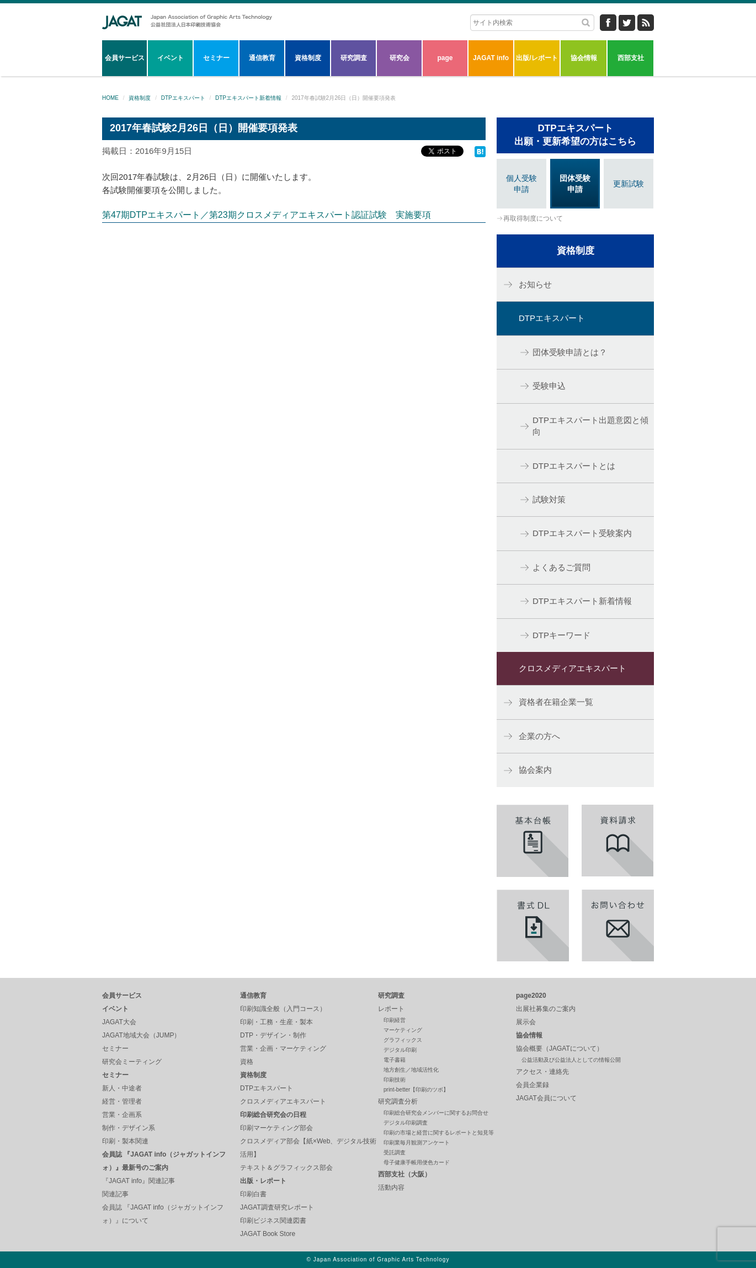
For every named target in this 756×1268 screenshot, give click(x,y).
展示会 (526, 1022)
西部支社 (630, 58)
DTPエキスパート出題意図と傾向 (590, 425)
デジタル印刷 (400, 1050)
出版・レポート (263, 1181)
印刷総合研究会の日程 (273, 1115)
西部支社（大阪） (404, 1174)
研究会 (399, 58)
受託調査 (395, 1152)
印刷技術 (395, 1080)
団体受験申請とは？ (570, 352)
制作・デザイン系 (128, 1128)
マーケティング (403, 1030)
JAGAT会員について (546, 1098)
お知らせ (535, 284)
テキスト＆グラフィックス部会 (286, 1167)
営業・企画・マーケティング (283, 1048)
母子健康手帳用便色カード (417, 1162)
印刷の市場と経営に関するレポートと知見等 (439, 1133)
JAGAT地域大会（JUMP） (141, 1035)
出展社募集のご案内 (546, 1009)
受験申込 (549, 385)
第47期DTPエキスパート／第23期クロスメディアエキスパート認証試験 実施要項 (266, 215)
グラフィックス (403, 1040)
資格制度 (308, 58)
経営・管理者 (122, 1101)
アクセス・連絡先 (542, 1072)
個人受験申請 (521, 184)
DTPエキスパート (183, 98)
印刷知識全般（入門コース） (283, 1009)
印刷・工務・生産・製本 (276, 1022)
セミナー (216, 58)
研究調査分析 (398, 1101)
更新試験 (628, 183)
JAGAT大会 (119, 1022)
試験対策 (549, 499)
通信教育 (262, 58)
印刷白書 (253, 1194)
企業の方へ (539, 736)
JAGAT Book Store (267, 1234)
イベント (170, 58)
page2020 (531, 995)
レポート (391, 1009)
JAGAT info (491, 58)
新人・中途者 (122, 1088)
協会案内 (535, 769)
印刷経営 (395, 1020)
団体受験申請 (575, 184)
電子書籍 (395, 1060)
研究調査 (353, 58)
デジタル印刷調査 (406, 1123)
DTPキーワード (561, 635)
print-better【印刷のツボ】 (416, 1090)
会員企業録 (532, 1085)
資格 (246, 1062)
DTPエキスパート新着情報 (248, 98)
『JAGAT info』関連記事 (138, 1181)
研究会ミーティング (132, 1062)
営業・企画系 (122, 1115)
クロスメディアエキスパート (572, 668)
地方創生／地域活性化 (411, 1070)
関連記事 (115, 1194)
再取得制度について (533, 218)
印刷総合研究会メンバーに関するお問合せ (436, 1113)
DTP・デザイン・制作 (273, 1035)
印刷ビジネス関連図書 (273, 1220)
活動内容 (391, 1187)
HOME (110, 98)
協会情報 (584, 58)
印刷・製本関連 (125, 1141)
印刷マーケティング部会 (276, 1128)
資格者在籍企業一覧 (556, 702)
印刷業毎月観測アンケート (417, 1142)
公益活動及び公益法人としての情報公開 (571, 1060)
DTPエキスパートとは (574, 465)
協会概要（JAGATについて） (559, 1048)
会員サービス (125, 58)
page (444, 58)
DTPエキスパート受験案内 (582, 533)
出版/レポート (536, 58)
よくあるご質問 (561, 567)
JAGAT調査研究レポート (277, 1207)
